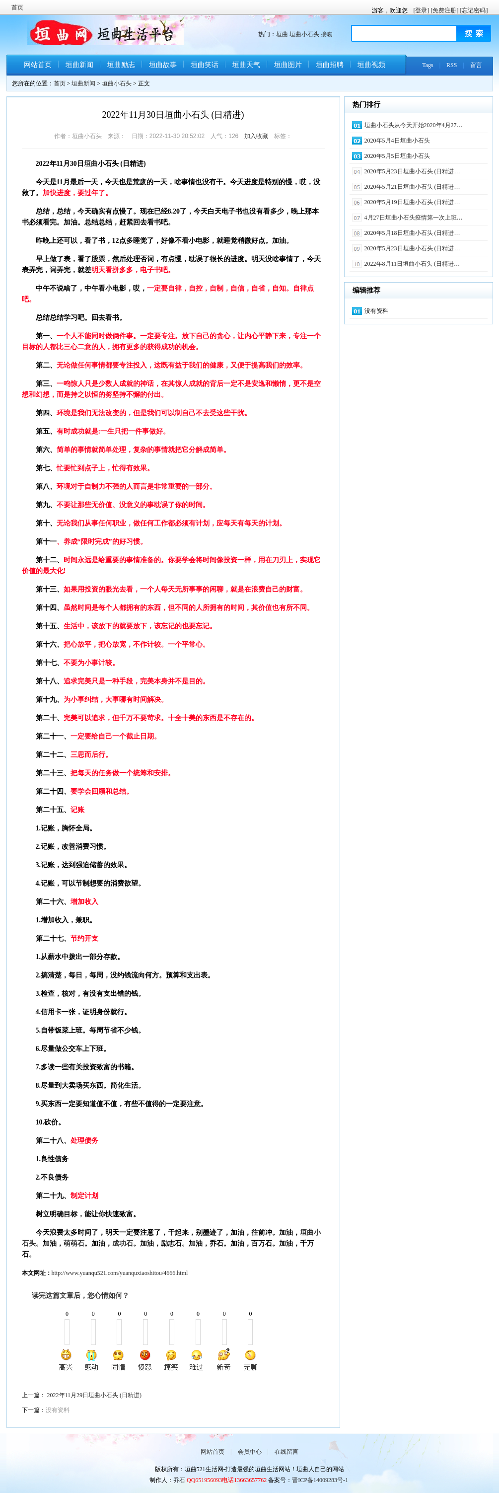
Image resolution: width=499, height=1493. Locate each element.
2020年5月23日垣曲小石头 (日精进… (412, 171)
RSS (451, 65)
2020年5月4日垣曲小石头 (397, 140)
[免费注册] (445, 10)
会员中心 (250, 1451)
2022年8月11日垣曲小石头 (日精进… (412, 263)
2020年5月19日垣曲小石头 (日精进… (412, 202)
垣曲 (282, 34)
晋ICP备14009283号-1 (320, 1480)
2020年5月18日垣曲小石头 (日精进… (412, 232)
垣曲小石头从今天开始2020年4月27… (413, 125)
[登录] (421, 10)
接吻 (327, 34)
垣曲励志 (121, 65)
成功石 (122, 1243)
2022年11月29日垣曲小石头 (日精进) (94, 1395)
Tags (427, 65)
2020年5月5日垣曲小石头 (397, 155)
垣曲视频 (371, 65)
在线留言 (286, 1451)
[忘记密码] (474, 10)
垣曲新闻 (79, 65)
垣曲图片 (288, 65)
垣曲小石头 (304, 34)
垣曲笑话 (204, 65)
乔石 (179, 1480)
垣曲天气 (246, 65)
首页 (17, 7)
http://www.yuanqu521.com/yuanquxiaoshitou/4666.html (120, 1272)
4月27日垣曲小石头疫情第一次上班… (413, 217)
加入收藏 (256, 136)
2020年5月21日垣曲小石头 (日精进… (412, 186)
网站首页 (38, 65)
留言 (476, 65)
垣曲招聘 (330, 65)
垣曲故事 (163, 65)
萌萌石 (74, 1243)
